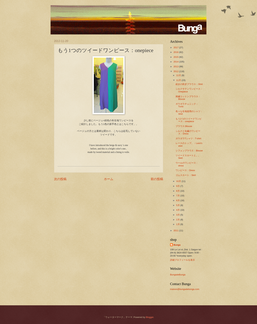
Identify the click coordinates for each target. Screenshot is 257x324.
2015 (176, 57)
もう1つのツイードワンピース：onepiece (189, 120)
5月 (178, 205)
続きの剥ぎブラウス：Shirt (189, 84)
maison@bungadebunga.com (184, 289)
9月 (178, 186)
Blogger (149, 317)
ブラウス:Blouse (184, 126)
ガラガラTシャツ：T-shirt (188, 138)
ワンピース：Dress (185, 170)
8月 (178, 191)
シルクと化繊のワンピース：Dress (188, 132)
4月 (178, 210)
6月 (178, 200)
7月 (178, 195)
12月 (178, 75)
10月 (178, 181)
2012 (176, 71)
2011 (176, 230)
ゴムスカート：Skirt (186, 175)
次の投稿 (60, 179)
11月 (178, 80)
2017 (176, 47)
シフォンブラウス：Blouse (189, 150)
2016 (176, 52)
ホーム (108, 179)
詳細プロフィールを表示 (182, 260)
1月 (178, 224)
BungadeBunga (177, 274)
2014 (176, 61)
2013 (176, 66)
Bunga (177, 245)
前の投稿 (157, 179)
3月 (178, 214)
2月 (178, 219)
